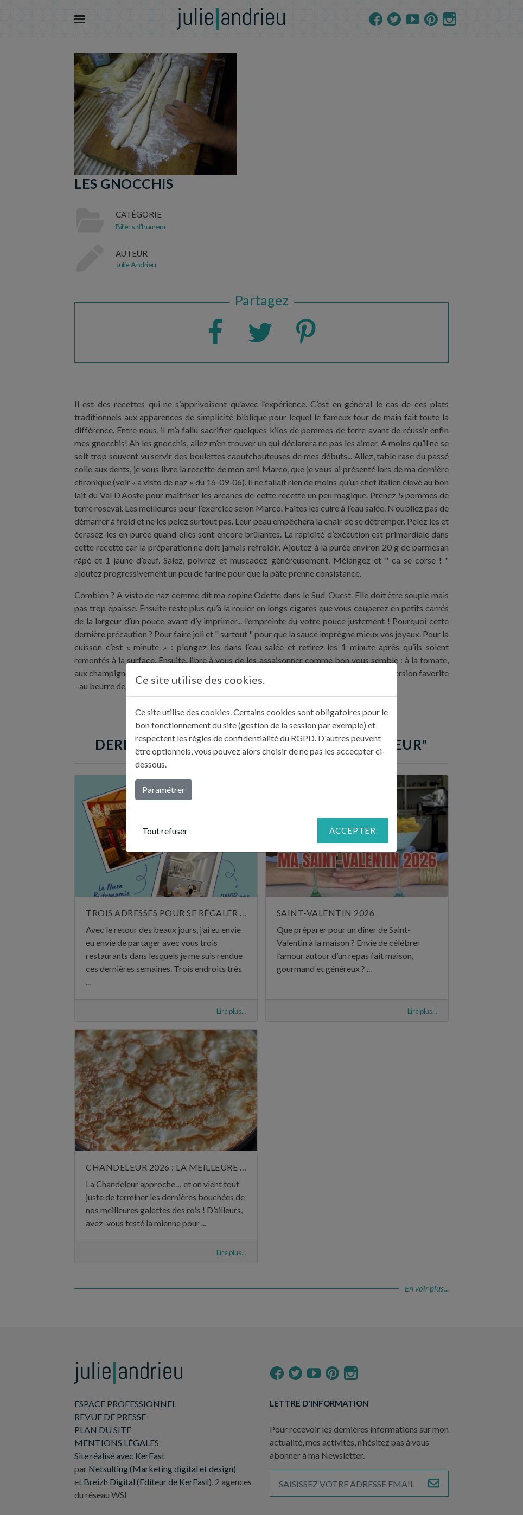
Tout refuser (165, 831)
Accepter (352, 830)
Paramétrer (163, 789)
